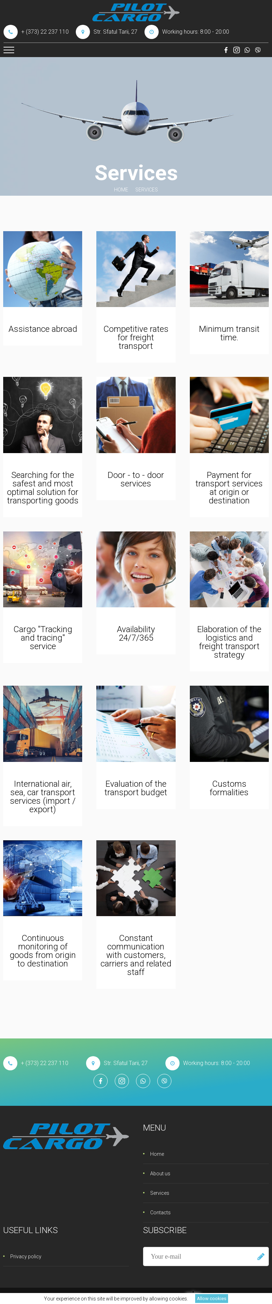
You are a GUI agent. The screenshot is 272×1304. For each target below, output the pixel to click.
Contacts (160, 1212)
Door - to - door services (136, 479)
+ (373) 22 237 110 (36, 32)
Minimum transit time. (229, 333)
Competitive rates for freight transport (136, 337)
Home (121, 189)
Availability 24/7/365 (136, 633)
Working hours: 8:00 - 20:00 (186, 32)
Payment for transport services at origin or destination (229, 488)
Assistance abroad (42, 329)
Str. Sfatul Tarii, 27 (106, 32)
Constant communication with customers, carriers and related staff (136, 955)
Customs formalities (229, 788)
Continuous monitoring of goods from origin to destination (43, 951)
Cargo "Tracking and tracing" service (42, 638)
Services (159, 1193)
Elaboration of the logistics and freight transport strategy (229, 642)
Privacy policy (25, 1256)
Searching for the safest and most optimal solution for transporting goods (43, 488)
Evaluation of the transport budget (135, 788)
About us (160, 1173)
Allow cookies (211, 1298)
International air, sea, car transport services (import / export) (43, 797)
